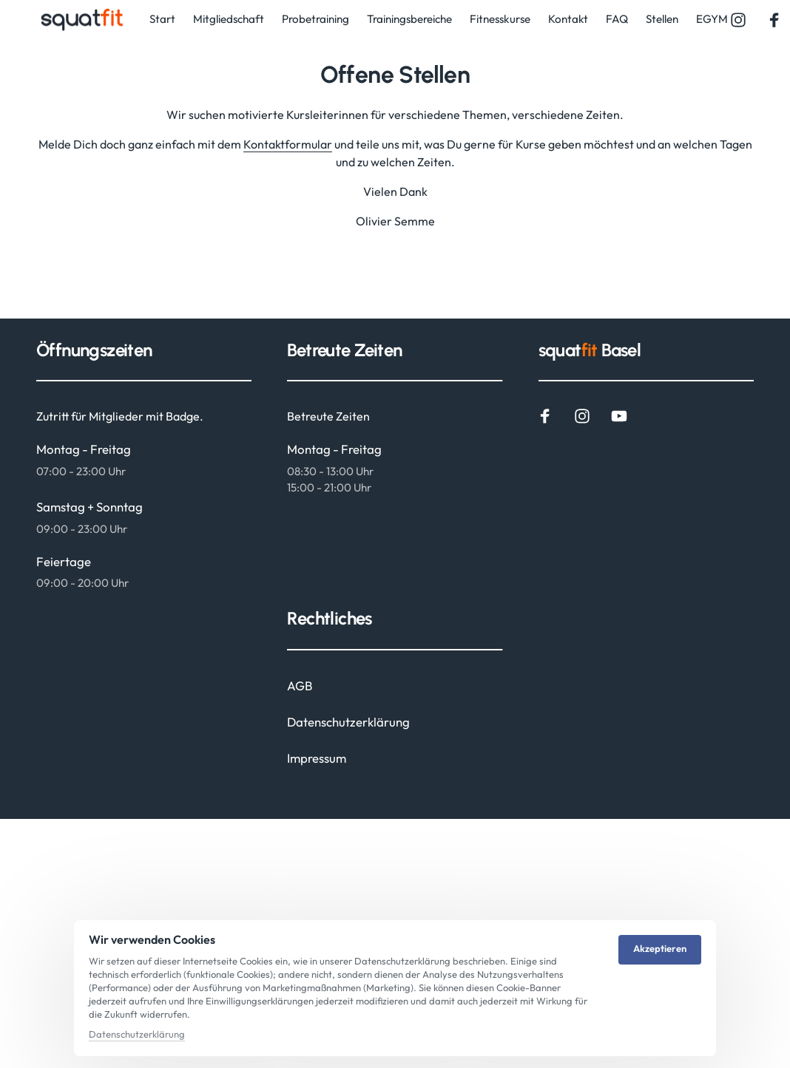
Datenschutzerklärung (137, 1034)
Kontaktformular (287, 144)
